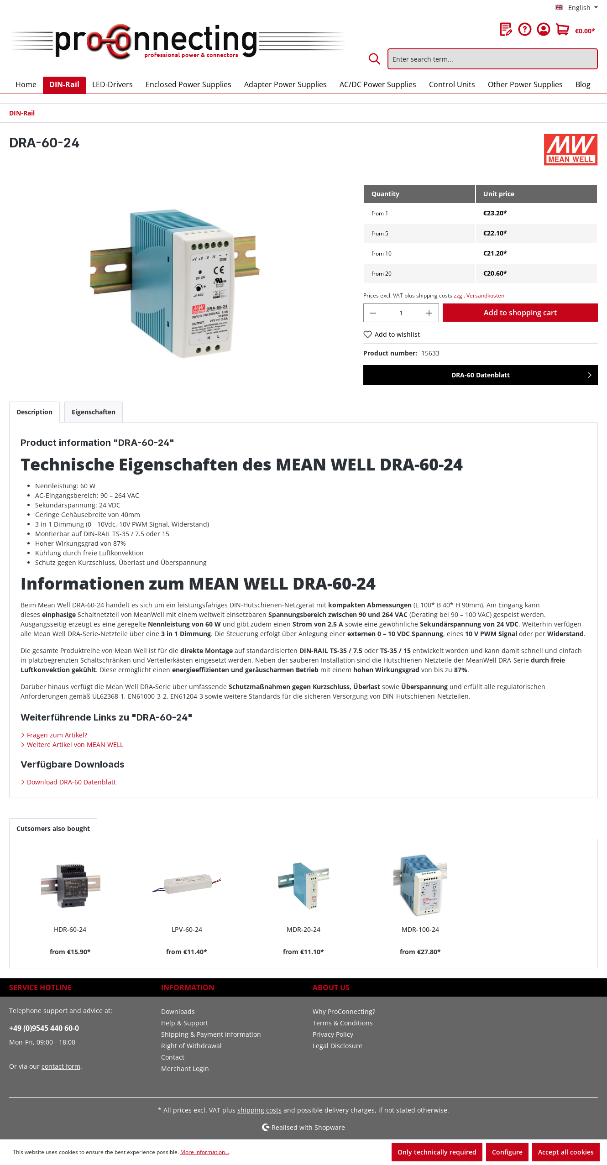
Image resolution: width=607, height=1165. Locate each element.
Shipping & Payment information (211, 1034)
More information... (204, 1152)
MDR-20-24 (303, 929)
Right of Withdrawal (191, 1045)
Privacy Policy (333, 1034)
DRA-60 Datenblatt (480, 375)
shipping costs (259, 1110)
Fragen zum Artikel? (56, 735)
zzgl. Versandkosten (479, 295)
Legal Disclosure (337, 1045)
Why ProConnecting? (344, 1011)
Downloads (178, 1011)
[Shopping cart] (575, 29)
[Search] (375, 58)
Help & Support (184, 1023)
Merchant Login (185, 1068)
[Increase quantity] (429, 312)
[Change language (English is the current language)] (576, 8)
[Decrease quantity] (372, 312)
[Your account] (543, 29)
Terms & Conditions (343, 1023)
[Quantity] (401, 312)
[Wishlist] (506, 29)
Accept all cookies (566, 1152)
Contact (172, 1057)
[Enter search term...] (492, 58)
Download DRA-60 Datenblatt (70, 782)
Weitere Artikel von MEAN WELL (74, 744)
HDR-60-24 (70, 929)
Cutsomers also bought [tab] (53, 828)
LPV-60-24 (187, 929)
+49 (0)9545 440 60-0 (44, 1028)
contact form (61, 1066)
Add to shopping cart (520, 313)
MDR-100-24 (420, 929)
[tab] (34, 412)
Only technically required (437, 1152)
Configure (507, 1152)
